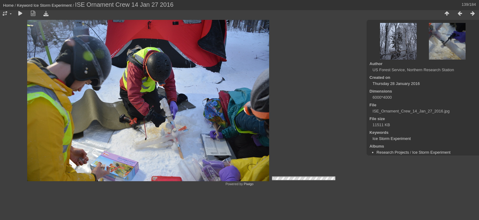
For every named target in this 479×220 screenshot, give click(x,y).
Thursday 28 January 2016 (396, 83)
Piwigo (249, 184)
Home (8, 5)
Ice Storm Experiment (53, 5)
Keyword (25, 5)
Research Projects (393, 152)
